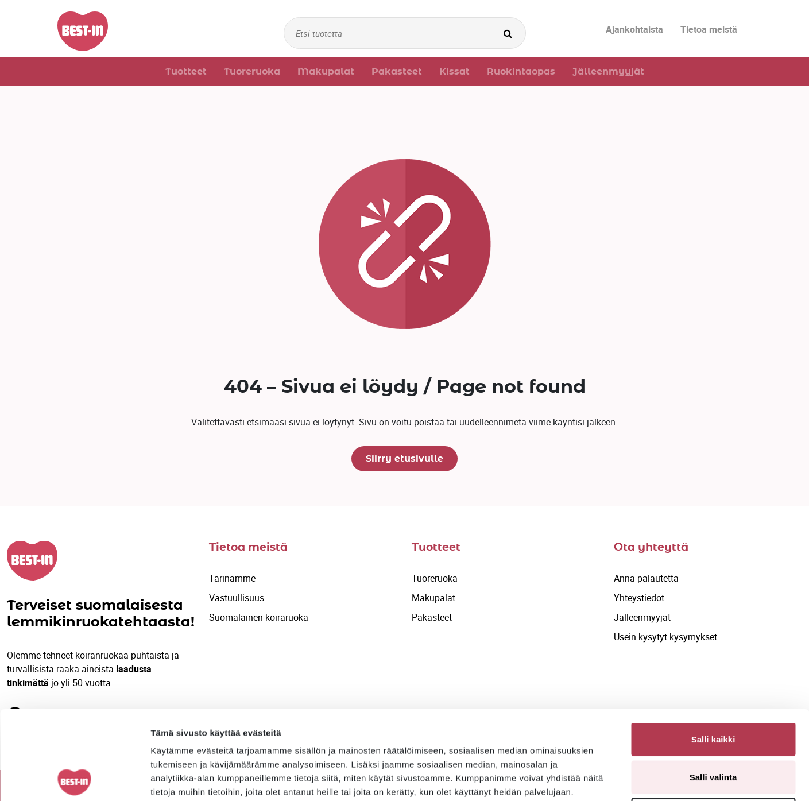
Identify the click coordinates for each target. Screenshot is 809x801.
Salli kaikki (713, 650)
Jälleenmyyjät (642, 617)
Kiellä (713, 725)
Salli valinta (713, 688)
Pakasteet (432, 617)
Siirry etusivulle (404, 458)
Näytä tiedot (614, 778)
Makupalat (433, 597)
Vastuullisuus (236, 597)
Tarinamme (232, 578)
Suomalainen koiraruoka (258, 617)
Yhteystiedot (639, 597)
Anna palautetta (646, 578)
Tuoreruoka (435, 578)
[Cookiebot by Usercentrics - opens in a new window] (74, 778)
